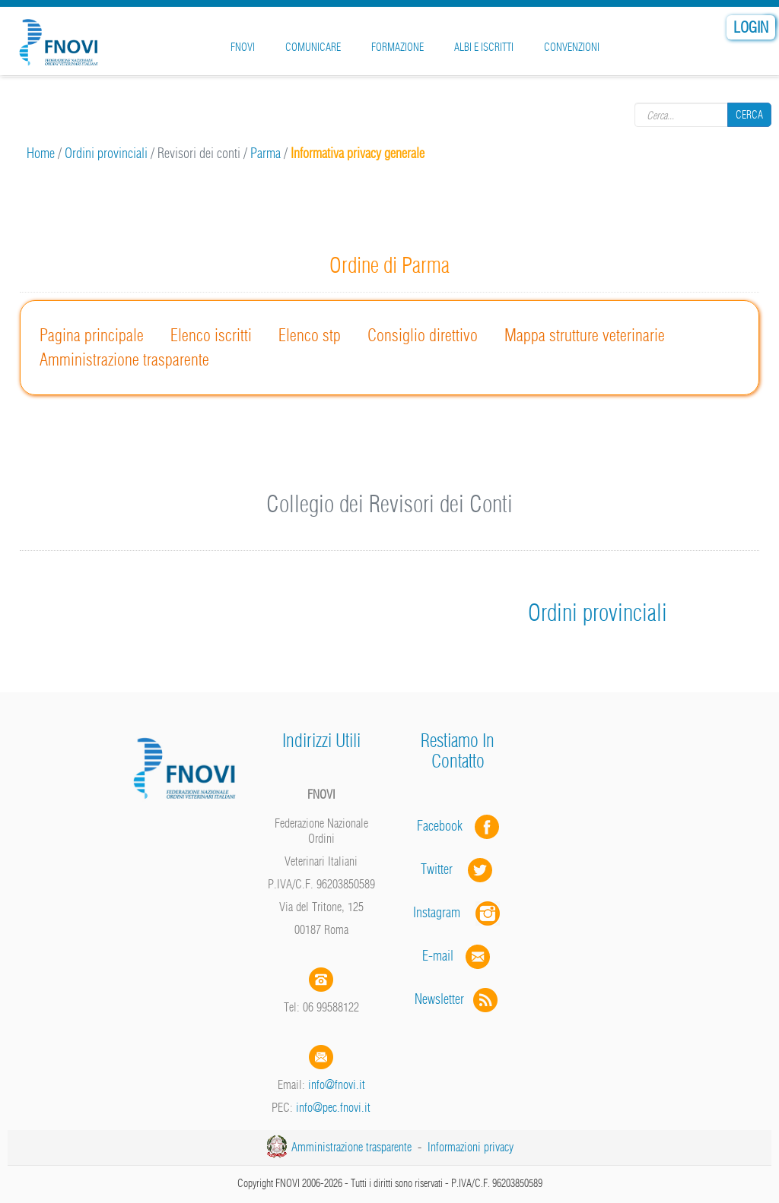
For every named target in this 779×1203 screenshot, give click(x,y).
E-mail (437, 955)
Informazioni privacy (471, 1146)
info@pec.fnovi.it (333, 1107)
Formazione (397, 47)
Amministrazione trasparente (124, 359)
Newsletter (458, 999)
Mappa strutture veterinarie (584, 335)
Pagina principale (92, 335)
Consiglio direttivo (422, 335)
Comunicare (313, 47)
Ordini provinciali (106, 153)
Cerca (749, 115)
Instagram (458, 912)
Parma (265, 153)
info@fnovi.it (336, 1084)
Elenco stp (309, 335)
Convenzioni (571, 47)
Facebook (444, 825)
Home (41, 153)
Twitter (458, 869)
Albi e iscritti (484, 47)
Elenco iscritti (211, 335)
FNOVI (243, 47)
